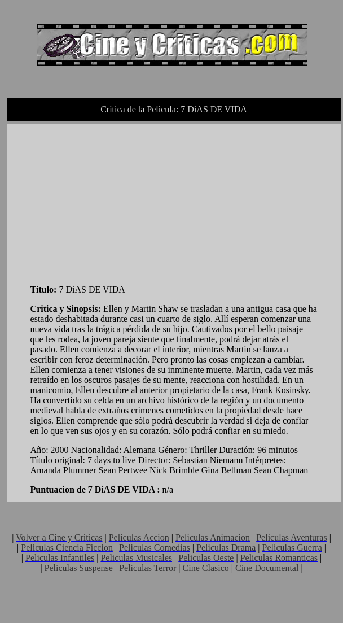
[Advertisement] (115, 201)
